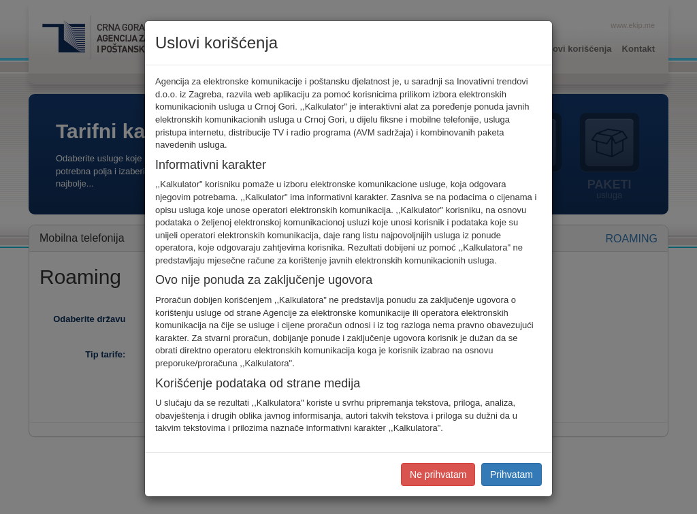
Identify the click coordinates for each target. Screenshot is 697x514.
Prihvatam (511, 474)
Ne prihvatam (438, 474)
